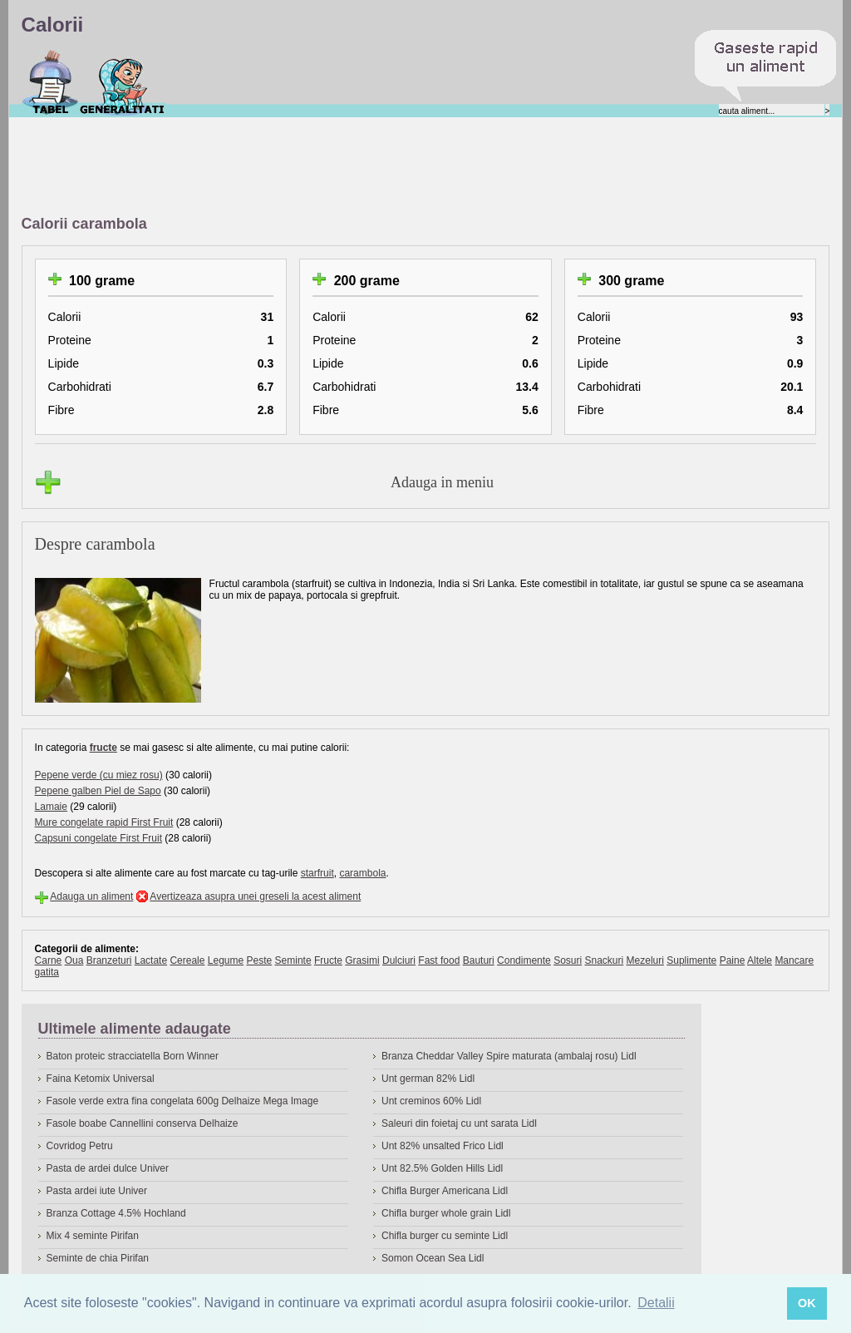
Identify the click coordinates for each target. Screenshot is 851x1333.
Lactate (151, 960)
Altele (759, 960)
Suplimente (691, 960)
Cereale (187, 960)
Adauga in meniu (442, 482)
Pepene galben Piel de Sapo (98, 791)
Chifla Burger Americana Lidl (444, 1191)
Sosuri (567, 960)
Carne (48, 960)
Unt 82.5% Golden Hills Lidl (442, 1168)
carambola (362, 873)
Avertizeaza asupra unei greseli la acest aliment (255, 896)
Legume (225, 960)
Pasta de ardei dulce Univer (108, 1168)
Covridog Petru (80, 1146)
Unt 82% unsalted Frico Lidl (442, 1146)
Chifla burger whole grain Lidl (445, 1213)
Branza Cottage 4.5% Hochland (116, 1213)
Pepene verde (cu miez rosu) (99, 775)
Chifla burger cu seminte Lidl (444, 1236)
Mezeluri (645, 960)
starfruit (317, 873)
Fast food (439, 960)
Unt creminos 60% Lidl (431, 1101)
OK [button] (807, 1303)
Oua (74, 960)
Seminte (293, 960)
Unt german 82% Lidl (428, 1078)
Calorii (50, 82)
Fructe (328, 960)
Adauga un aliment (91, 896)
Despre (122, 82)
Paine (732, 960)
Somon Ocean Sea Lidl (432, 1258)
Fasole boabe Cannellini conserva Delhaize (143, 1123)
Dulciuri (399, 960)
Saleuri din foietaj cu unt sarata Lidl (459, 1123)
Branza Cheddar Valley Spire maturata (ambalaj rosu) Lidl (509, 1056)
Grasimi (362, 960)
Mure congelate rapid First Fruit (104, 822)
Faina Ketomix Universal (101, 1078)
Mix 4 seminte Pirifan (93, 1236)
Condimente (524, 960)
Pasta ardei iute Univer (97, 1191)
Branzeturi (109, 960)
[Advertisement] (324, 167)
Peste (260, 960)
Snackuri (604, 960)
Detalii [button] (655, 1303)
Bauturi (478, 960)
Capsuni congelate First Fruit (98, 838)
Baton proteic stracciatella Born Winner (133, 1056)
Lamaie (51, 806)
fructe (103, 747)
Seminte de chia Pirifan (98, 1258)
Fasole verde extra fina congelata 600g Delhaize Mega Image (183, 1101)
